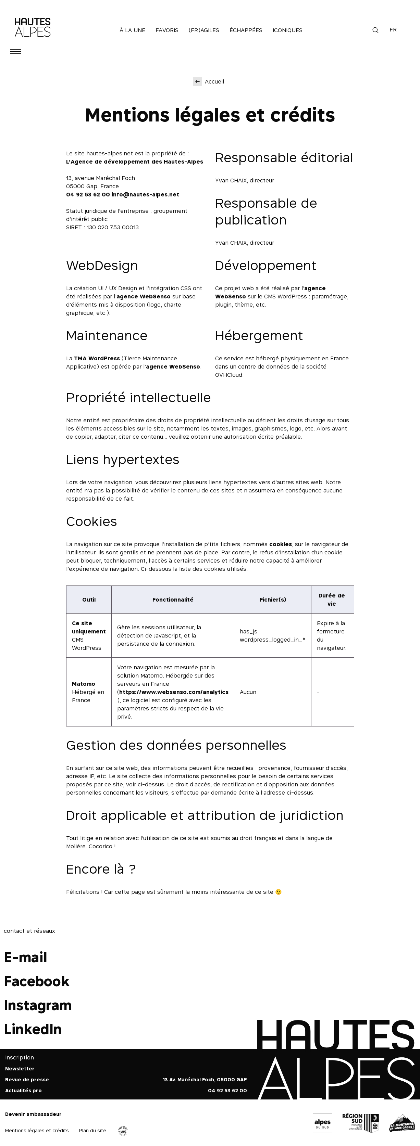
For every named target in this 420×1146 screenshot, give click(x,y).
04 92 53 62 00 (88, 194)
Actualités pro (23, 1090)
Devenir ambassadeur (33, 1114)
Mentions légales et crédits (37, 1130)
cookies (280, 544)
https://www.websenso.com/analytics (173, 691)
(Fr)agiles (204, 30)
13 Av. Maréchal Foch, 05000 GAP (205, 1079)
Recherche (375, 30)
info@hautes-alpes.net (145, 194)
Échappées (246, 30)
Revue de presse (27, 1079)
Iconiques (287, 30)
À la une (132, 30)
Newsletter (20, 1068)
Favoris (167, 30)
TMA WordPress (97, 358)
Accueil (214, 81)
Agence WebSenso (123, 1131)
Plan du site (92, 1130)
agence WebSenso (143, 296)
